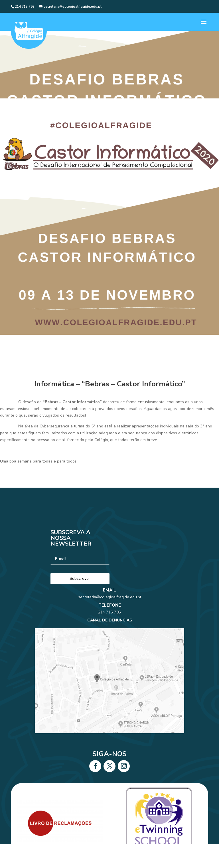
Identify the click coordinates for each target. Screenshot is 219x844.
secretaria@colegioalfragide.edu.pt (110, 611)
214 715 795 (109, 620)
